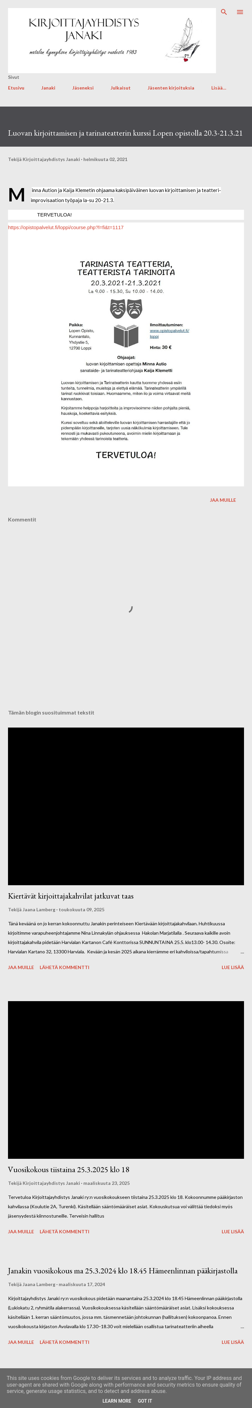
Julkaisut (121, 88)
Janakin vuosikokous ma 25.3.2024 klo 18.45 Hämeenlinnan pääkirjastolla (123, 1270)
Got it (145, 1401)
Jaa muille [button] (223, 500)
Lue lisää (233, 967)
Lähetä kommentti (64, 967)
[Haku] (224, 12)
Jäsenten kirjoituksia (171, 88)
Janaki (48, 88)
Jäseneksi (83, 88)
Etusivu (16, 88)
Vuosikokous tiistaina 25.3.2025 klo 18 (68, 1169)
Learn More (116, 1401)
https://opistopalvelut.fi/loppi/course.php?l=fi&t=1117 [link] (66, 227)
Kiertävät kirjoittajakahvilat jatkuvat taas (71, 896)
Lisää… (218, 88)
